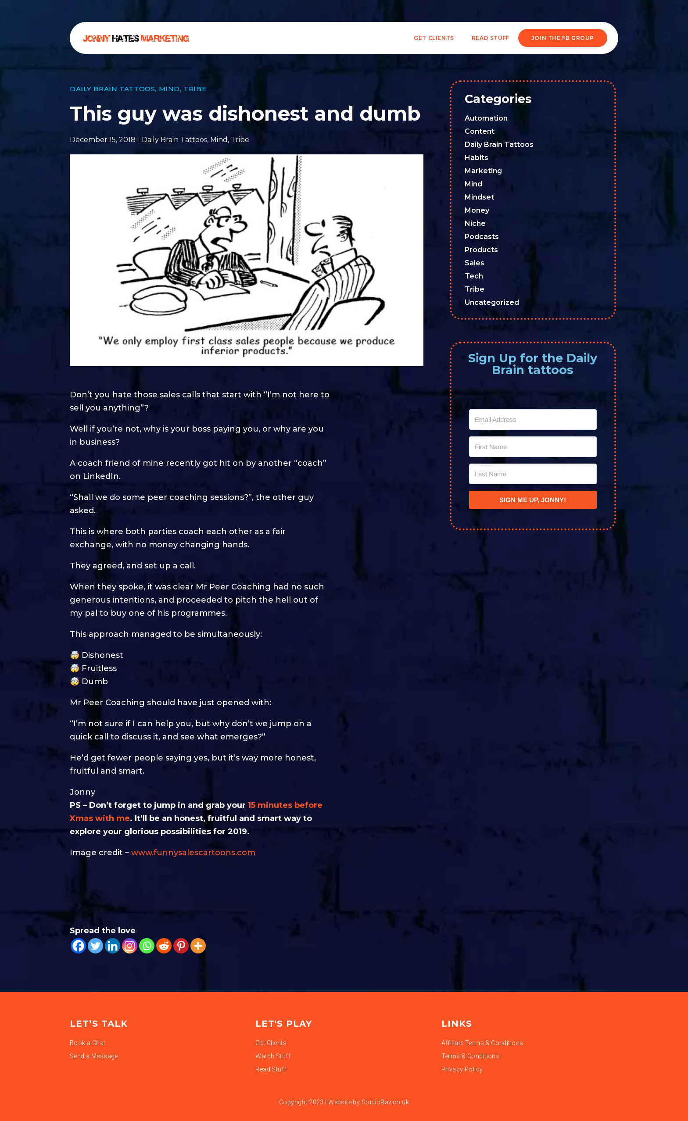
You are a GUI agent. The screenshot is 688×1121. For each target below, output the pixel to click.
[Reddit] (164, 945)
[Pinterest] (181, 945)
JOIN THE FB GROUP (562, 38)
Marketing (483, 171)
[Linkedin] (112, 945)
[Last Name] (533, 474)
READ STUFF (490, 38)
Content (479, 131)
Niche (475, 223)
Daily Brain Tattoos (112, 89)
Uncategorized (492, 302)
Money (477, 210)
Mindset (479, 197)
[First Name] (533, 446)
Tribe (194, 89)
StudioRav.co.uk (385, 1102)
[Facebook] (78, 945)
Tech (474, 276)
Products (481, 250)
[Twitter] (95, 945)
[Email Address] (533, 419)
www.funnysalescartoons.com (193, 852)
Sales (474, 263)
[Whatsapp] (146, 945)
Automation (486, 118)
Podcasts (482, 236)
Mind (169, 89)
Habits (476, 158)
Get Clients (434, 38)
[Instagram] (129, 945)
